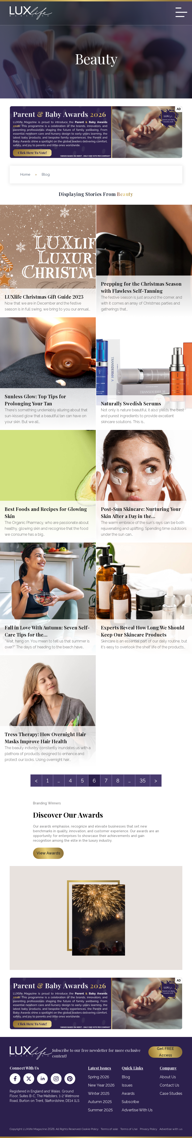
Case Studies (171, 1093)
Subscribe (130, 1102)
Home (25, 174)
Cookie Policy (90, 1129)
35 (143, 780)
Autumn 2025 (100, 1102)
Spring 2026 (98, 1077)
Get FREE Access (165, 1051)
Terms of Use (129, 1129)
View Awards (48, 853)
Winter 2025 (98, 1093)
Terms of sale (109, 1129)
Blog (126, 1077)
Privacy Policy (148, 1129)
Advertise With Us (137, 1110)
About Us (168, 1077)
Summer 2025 (100, 1110)
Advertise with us (170, 1129)
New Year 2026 (101, 1085)
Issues (127, 1085)
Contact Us (169, 1085)
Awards (128, 1093)
